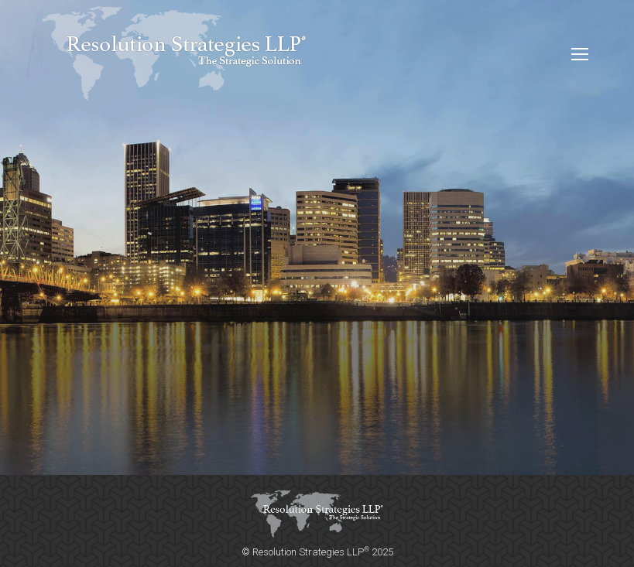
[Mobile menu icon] (579, 54)
